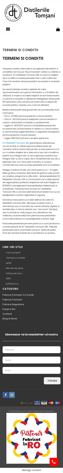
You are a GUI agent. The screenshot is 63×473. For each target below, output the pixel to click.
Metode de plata (14, 268)
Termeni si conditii (15, 257)
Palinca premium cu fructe (18, 294)
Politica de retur (14, 273)
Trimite (52, 381)
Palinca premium (12, 299)
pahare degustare (13, 304)
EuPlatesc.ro (12, 283)
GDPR (8, 263)
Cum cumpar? (13, 252)
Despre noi (9, 309)
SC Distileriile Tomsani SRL (16, 142)
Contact (7, 313)
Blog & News (10, 318)
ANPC (8, 278)
